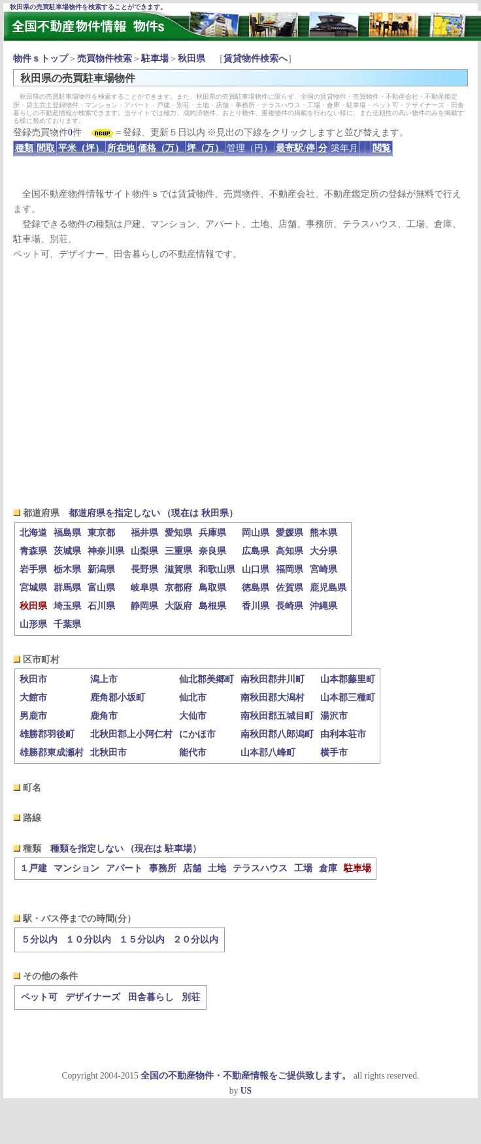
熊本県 (323, 533)
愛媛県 (289, 533)
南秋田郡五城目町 (277, 716)
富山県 (101, 588)
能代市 (193, 752)
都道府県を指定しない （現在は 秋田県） (153, 513)
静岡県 (144, 606)
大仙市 (193, 716)
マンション (76, 868)
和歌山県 (217, 569)
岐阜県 (144, 588)
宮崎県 (323, 569)
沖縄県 (323, 606)
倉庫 (328, 868)
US (246, 1091)
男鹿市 (33, 716)
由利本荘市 (343, 734)
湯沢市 (334, 716)
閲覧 (382, 148)
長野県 (144, 569)
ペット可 (39, 997)
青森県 (33, 551)
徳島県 (255, 588)
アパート (124, 868)
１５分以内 (142, 940)
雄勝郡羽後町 (47, 734)
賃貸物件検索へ (256, 58)
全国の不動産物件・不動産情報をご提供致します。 (246, 1076)
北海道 (33, 533)
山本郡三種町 (347, 697)
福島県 (67, 533)
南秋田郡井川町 (273, 679)
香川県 (255, 606)
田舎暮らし (151, 997)
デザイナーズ (92, 997)
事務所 (162, 868)
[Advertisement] (240, 383)
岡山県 (255, 533)
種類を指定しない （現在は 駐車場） (125, 849)
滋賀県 (178, 569)
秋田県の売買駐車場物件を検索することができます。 (88, 6)
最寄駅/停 (295, 148)
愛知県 (178, 533)
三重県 (178, 551)
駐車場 (155, 58)
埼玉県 (67, 606)
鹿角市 (104, 716)
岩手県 (33, 569)
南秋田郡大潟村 (273, 697)
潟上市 (104, 679)
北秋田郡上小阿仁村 (131, 734)
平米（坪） (81, 148)
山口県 (255, 569)
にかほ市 (197, 734)
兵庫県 (212, 533)
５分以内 (39, 940)
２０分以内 (195, 940)
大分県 (323, 551)
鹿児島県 (328, 588)
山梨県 (144, 551)
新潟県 (101, 569)
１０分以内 (88, 940)
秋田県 (191, 58)
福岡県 (289, 569)
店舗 (192, 868)
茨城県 (67, 551)
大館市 (33, 697)
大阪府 (178, 606)
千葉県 (67, 624)
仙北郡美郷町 (206, 679)
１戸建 (33, 868)
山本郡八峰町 (268, 752)
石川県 (101, 606)
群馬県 (67, 588)
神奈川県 (106, 551)
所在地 (121, 148)
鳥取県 (212, 588)
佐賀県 (289, 588)
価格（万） (161, 148)
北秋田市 (108, 752)
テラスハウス (260, 868)
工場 (303, 868)
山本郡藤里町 (347, 679)
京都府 (178, 588)
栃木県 (67, 569)
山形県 (33, 624)
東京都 (101, 533)
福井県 (144, 533)
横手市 (334, 752)
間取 (46, 148)
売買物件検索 (104, 58)
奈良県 (212, 551)
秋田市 (33, 679)
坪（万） (205, 148)
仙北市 (193, 697)
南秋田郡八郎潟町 (277, 734)
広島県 (255, 551)
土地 (217, 868)
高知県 (289, 551)
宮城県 (33, 588)
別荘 (191, 997)
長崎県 (289, 606)
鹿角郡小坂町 (117, 697)
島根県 (212, 606)
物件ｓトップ (40, 58)
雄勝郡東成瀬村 (52, 752)
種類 (24, 148)
